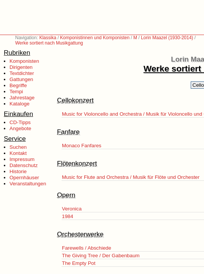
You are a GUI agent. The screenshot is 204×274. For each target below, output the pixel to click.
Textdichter (21, 73)
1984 (67, 216)
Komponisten (24, 61)
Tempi (16, 91)
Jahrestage (22, 97)
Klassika (47, 37)
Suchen (18, 147)
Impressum (22, 159)
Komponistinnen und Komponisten (95, 37)
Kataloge (19, 104)
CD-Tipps (20, 122)
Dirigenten (21, 67)
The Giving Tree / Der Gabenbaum (100, 255)
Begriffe (18, 85)
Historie (18, 171)
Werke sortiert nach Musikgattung (49, 43)
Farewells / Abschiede (86, 248)
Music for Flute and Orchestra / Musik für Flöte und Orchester (130, 177)
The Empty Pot (78, 263)
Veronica (72, 209)
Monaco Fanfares (81, 145)
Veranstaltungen (27, 183)
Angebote (20, 128)
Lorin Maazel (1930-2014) (167, 37)
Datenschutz (23, 165)
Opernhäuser (24, 177)
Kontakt (18, 153)
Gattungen (21, 79)
